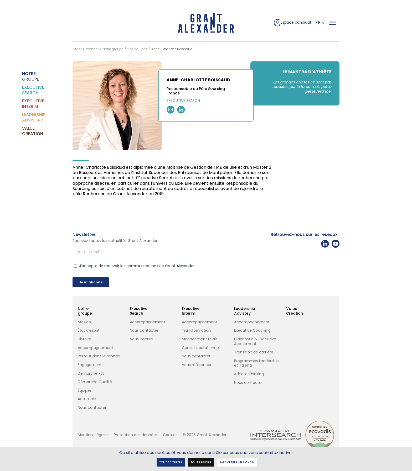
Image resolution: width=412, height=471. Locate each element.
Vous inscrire (141, 339)
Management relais (200, 339)
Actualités (87, 399)
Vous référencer (197, 365)
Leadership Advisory (25, 117)
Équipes (85, 390)
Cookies (170, 434)
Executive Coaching (252, 330)
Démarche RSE (91, 373)
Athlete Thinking (249, 374)
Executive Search (25, 90)
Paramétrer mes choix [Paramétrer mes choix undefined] (237, 462)
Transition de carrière (253, 352)
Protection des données (136, 434)
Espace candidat (292, 23)
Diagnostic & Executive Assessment (255, 341)
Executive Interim (25, 103)
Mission (84, 322)
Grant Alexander (86, 49)
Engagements (91, 365)
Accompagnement (95, 348)
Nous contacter (92, 407)
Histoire (84, 339)
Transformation (196, 330)
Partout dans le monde (99, 356)
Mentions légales (93, 434)
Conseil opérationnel (201, 348)
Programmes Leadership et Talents (256, 363)
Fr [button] (319, 22)
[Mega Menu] (332, 23)
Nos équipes (137, 49)
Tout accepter (170, 462)
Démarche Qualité (95, 382)
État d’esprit (89, 330)
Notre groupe (25, 76)
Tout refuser (200, 462)
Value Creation (25, 131)
